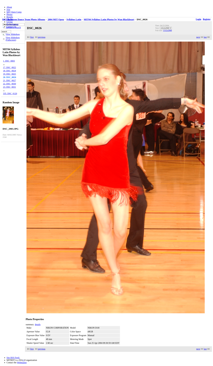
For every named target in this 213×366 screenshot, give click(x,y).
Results (10, 17)
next (198, 37)
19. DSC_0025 (9, 74)
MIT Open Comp (14, 12)
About (9, 7)
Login (198, 19)
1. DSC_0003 (9, 61)
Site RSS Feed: (13, 357)
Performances (12, 24)
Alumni (10, 19)
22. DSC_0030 (9, 84)
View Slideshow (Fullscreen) (13, 38)
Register (207, 19)
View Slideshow (13, 34)
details (38, 324)
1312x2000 (167, 30)
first (32, 37)
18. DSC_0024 (9, 71)
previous (41, 37)
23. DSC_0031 (9, 87)
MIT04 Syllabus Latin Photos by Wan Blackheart (109, 19)
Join (8, 9)
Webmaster (22, 362)
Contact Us (11, 27)
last (205, 37)
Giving (9, 22)
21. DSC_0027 (9, 80)
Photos (9, 14)
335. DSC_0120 (10, 93)
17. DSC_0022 (9, 67)
